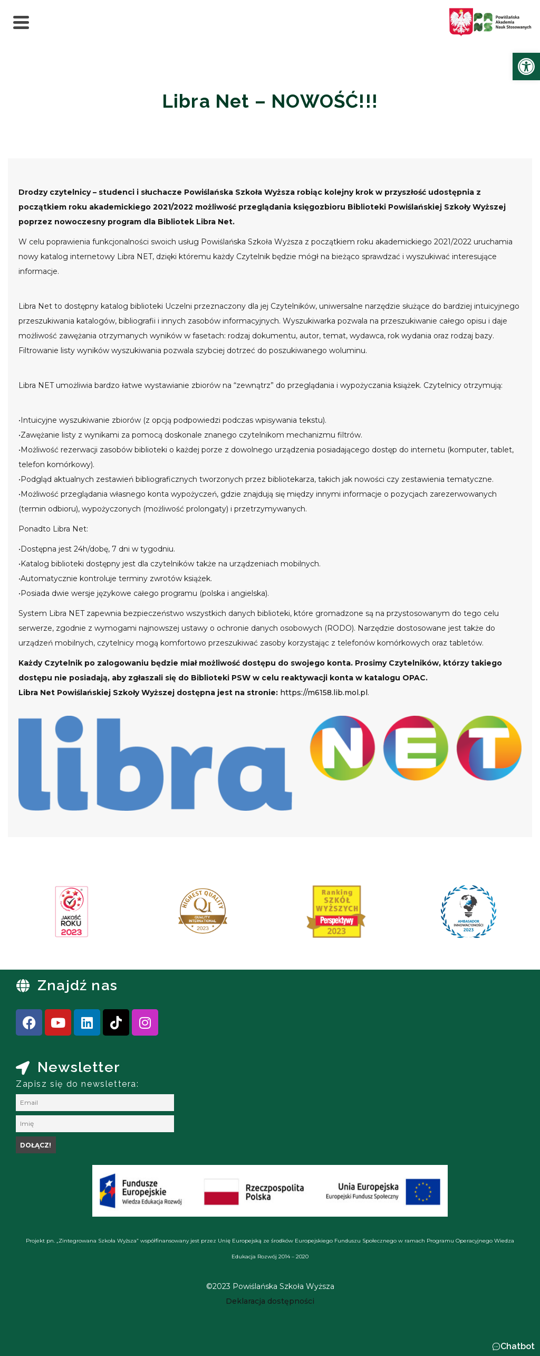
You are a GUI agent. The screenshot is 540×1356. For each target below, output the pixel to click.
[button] (513, 1346)
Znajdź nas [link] (77, 985)
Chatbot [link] (517, 1346)
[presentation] (41, 915)
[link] (526, 66)
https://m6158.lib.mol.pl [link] (324, 692)
